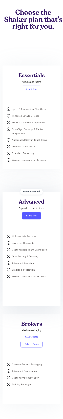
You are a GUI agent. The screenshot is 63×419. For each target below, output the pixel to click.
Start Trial (31, 88)
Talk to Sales (32, 344)
